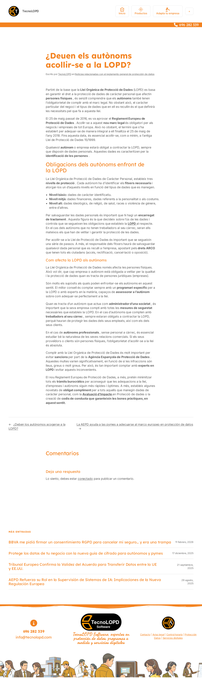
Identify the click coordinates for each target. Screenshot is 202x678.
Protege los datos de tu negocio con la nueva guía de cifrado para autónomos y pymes (86, 553)
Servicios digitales (173, 637)
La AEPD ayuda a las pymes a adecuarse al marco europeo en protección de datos (135, 424)
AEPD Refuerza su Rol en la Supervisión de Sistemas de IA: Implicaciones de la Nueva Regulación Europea (85, 582)
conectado (85, 478)
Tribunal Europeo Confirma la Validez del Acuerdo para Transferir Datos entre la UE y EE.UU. (83, 566)
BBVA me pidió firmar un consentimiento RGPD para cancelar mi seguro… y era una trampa (90, 542)
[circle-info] (33, 623)
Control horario (174, 634)
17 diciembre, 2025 (182, 553)
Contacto (145, 634)
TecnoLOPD (30, 11)
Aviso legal (158, 634)
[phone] (176, 25)
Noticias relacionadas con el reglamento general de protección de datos (114, 74)
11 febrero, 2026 (184, 542)
